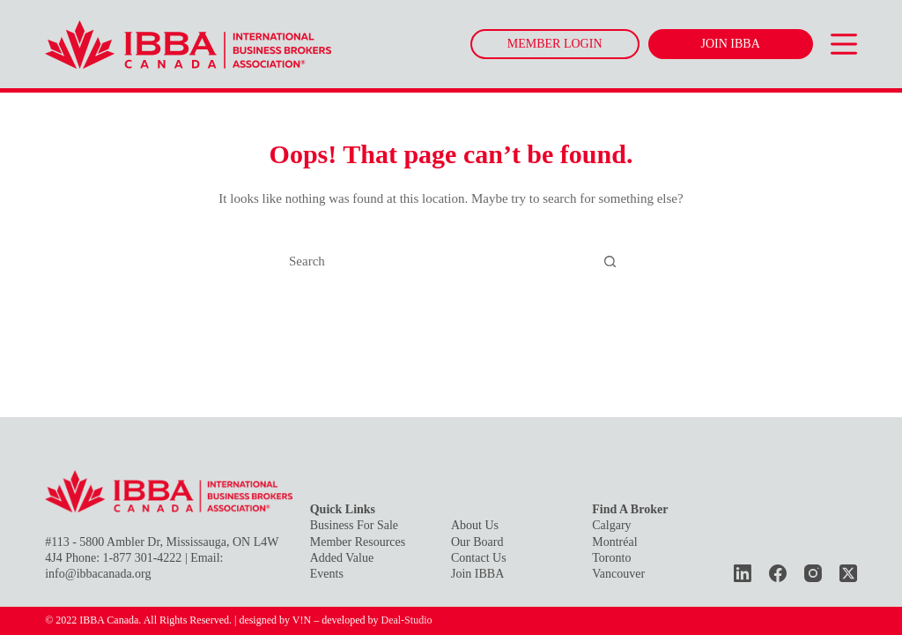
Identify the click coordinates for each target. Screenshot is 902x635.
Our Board (477, 542)
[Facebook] (778, 573)
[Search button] (610, 262)
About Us (475, 525)
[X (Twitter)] (848, 573)
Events (327, 573)
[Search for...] (434, 262)
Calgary (611, 525)
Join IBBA (477, 573)
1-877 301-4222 (142, 557)
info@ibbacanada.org (98, 573)
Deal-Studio (406, 620)
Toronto (611, 557)
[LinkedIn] (742, 573)
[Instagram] (813, 573)
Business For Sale (354, 525)
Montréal (614, 542)
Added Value (341, 557)
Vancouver (618, 573)
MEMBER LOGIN (555, 43)
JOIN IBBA (730, 43)
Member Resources (357, 542)
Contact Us (478, 557)
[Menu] (844, 44)
